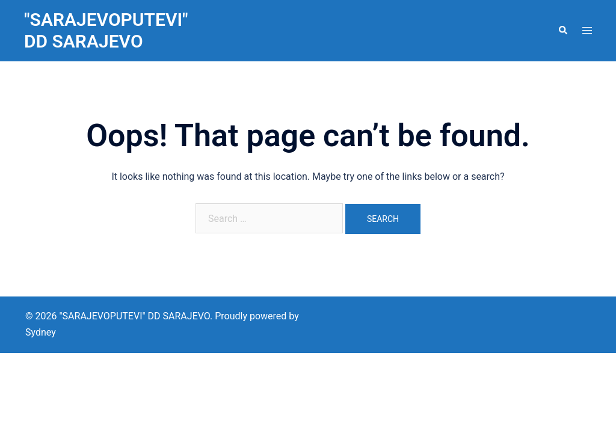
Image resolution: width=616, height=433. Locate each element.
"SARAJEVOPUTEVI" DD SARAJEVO (106, 30)
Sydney (40, 332)
